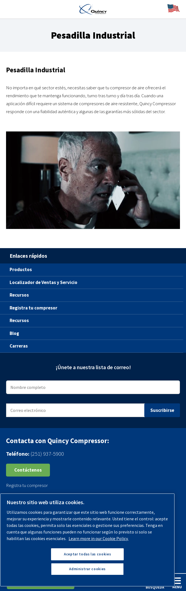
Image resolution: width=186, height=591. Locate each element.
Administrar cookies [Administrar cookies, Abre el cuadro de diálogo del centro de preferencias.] (87, 569)
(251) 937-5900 (47, 453)
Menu (177, 582)
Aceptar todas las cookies (87, 554)
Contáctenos (28, 470)
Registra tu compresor (33, 308)
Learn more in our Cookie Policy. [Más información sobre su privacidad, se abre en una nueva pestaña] (98, 538)
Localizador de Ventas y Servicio (43, 282)
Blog (14, 333)
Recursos (19, 295)
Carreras (19, 346)
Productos (21, 269)
